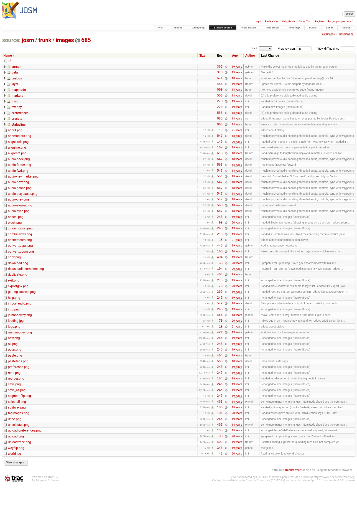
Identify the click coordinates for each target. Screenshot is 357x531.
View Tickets (248, 27)
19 (221, 138)
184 (220, 416)
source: (11, 40)
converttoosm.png (21, 273)
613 (220, 164)
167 (220, 157)
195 (220, 474)
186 (220, 448)
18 (221, 261)
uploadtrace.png (19, 486)
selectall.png (17, 441)
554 (220, 190)
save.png (14, 422)
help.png (14, 325)
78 (221, 312)
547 (220, 144)
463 (220, 442)
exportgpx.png (18, 312)
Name (7, 55)
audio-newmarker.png (23, 189)
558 (220, 396)
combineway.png (20, 254)
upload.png (16, 480)
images (65, 40)
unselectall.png (18, 467)
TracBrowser (293, 516)
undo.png (14, 460)
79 (221, 351)
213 (220, 254)
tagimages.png (18, 454)
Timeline (177, 27)
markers (17, 99)
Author (250, 55)
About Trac (305, 21)
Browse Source (223, 27)
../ (9, 61)
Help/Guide (288, 21)
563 (220, 177)
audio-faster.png (19, 176)
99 (221, 241)
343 (220, 73)
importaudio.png (19, 331)
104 (220, 293)
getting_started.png (22, 318)
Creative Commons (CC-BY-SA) (265, 526)
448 (220, 267)
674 (220, 80)
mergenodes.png (20, 364)
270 (220, 106)
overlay (16, 112)
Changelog (198, 27)
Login (258, 21)
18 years (237, 79)
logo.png (14, 357)
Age (235, 55)
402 (220, 487)
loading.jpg (16, 351)
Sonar (329, 27)
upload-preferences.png (24, 473)
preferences (19, 118)
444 (220, 86)
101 (220, 454)
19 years (237, 67)
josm (28, 40)
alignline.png (17, 157)
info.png (14, 338)
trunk (44, 40)
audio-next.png (18, 196)
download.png (18, 286)
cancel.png (15, 234)
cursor (15, 67)
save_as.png (17, 428)
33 (221, 287)
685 (86, 40)
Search (346, 27)
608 (220, 132)
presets (16, 125)
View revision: (287, 48)
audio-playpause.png (22, 209)
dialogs (16, 79)
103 (220, 274)
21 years (237, 138)
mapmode (18, 92)
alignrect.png (17, 163)
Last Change (328, 34)
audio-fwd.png (18, 183)
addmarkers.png (19, 144)
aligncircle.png (18, 150)
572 (220, 332)
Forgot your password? (341, 21)
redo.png (14, 409)
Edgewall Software (47, 526)
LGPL (341, 526)
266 (220, 319)
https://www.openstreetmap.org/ (334, 523)
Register (319, 21)
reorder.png (16, 415)
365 (220, 67)
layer (14, 86)
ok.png (13, 377)
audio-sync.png (19, 228)
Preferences (271, 21)
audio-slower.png (20, 222)
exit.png (13, 305)
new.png (14, 370)
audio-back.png (19, 170)
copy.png (14, 280)
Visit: (255, 48)
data (14, 73)
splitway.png (17, 448)
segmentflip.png (19, 435)
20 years (237, 150)
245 (220, 235)
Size (202, 55)
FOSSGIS (262, 523)
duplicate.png (17, 299)
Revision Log (346, 34)
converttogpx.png (20, 267)
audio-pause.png (19, 202)
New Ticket (272, 27)
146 (220, 151)
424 (220, 364)
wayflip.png (16, 493)
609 (220, 93)
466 (220, 345)
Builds (313, 27)
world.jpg (14, 499)
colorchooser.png (20, 247)
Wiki (160, 27)
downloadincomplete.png (26, 293)
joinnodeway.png (20, 344)
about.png (15, 138)
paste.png (15, 389)
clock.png (15, 241)
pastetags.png (18, 396)
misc (14, 105)
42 (221, 500)
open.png (14, 383)
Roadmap (294, 27)
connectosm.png (20, 260)
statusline (18, 131)
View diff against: (336, 48)
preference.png (18, 402)
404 (220, 280)
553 (220, 99)
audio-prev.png (18, 215)
